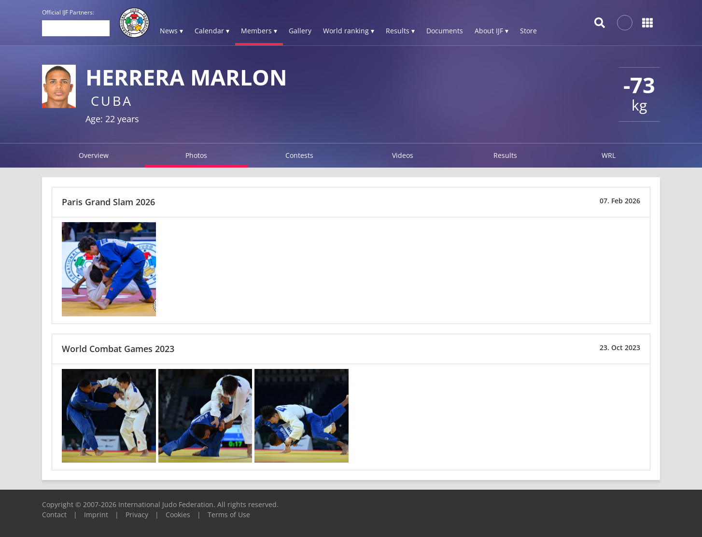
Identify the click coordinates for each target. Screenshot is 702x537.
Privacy (137, 514)
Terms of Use (229, 514)
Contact (54, 514)
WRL (609, 155)
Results (505, 155)
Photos (196, 155)
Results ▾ (400, 30)
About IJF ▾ (491, 30)
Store (528, 30)
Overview (94, 155)
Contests (299, 155)
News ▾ (171, 30)
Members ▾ (259, 30)
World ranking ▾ (348, 30)
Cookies (178, 514)
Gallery (300, 30)
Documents (444, 30)
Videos (402, 155)
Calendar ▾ (212, 30)
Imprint (96, 514)
